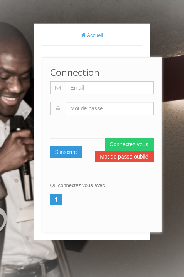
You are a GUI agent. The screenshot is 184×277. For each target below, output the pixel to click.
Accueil (92, 35)
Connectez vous (129, 144)
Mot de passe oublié (124, 157)
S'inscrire (66, 152)
